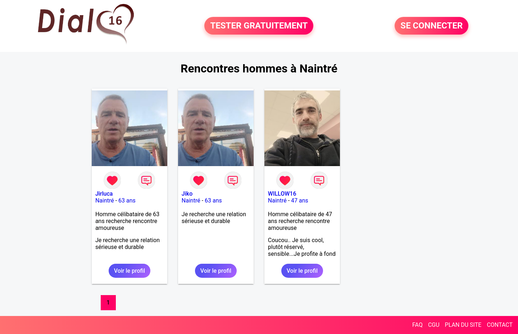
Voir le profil (129, 270)
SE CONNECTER (431, 26)
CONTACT (500, 324)
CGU (434, 324)
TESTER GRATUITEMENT (259, 26)
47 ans (299, 200)
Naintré (104, 200)
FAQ (417, 324)
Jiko (187, 193)
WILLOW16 (282, 193)
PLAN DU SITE (463, 324)
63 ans (127, 200)
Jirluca (104, 193)
